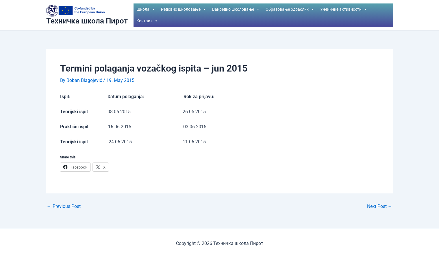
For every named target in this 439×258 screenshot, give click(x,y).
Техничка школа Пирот (87, 21)
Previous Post (64, 206)
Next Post (379, 206)
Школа (145, 9)
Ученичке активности (343, 9)
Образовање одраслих (290, 9)
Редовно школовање (183, 9)
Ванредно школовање (236, 9)
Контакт (147, 21)
